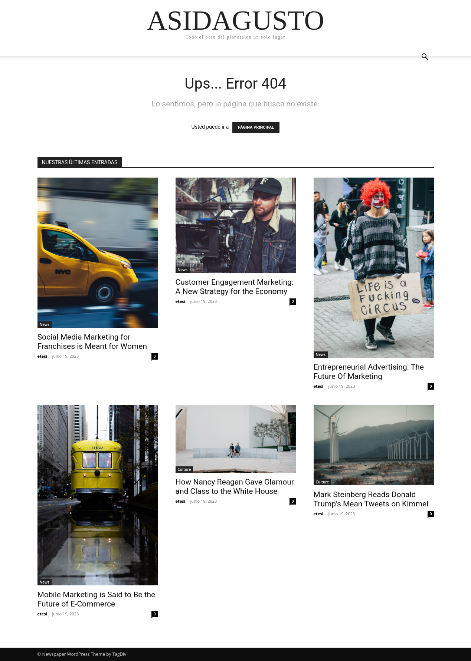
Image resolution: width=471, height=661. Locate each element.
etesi (42, 356)
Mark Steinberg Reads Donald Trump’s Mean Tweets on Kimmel (371, 499)
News (45, 324)
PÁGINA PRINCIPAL (256, 127)
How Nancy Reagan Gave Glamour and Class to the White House (235, 486)
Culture (184, 469)
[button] (425, 57)
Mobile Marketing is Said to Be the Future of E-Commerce (96, 599)
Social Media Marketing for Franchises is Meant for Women (92, 342)
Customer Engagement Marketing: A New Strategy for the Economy (235, 287)
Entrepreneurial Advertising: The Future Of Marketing (369, 372)
